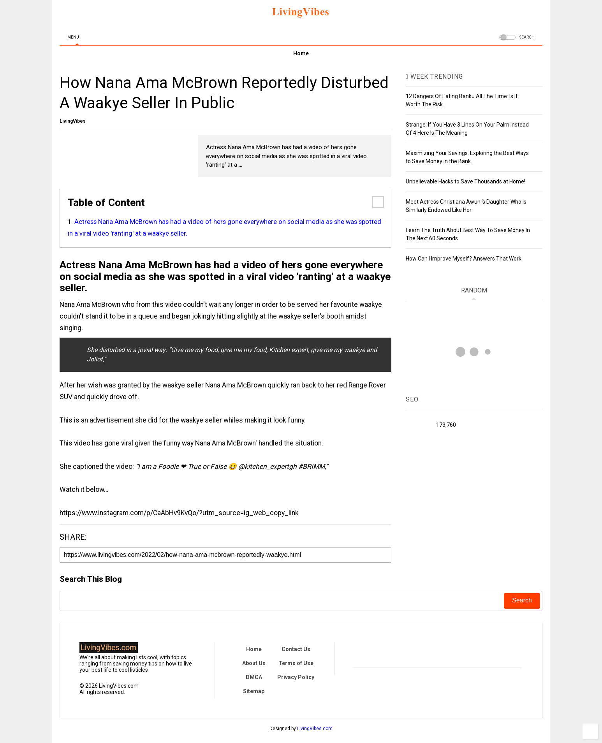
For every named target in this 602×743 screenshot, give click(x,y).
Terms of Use (295, 663)
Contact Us (296, 649)
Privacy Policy (295, 677)
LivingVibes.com (315, 728)
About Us (254, 663)
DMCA (254, 677)
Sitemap (253, 691)
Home (301, 53)
